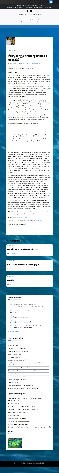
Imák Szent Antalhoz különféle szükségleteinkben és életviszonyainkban (24, 399)
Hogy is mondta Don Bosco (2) (18, 351)
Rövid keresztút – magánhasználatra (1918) (21, 406)
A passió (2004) (13, 382)
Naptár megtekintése (13, 331)
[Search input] (29, 20)
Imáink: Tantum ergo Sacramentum (19, 421)
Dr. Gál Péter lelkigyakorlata (21, 317)
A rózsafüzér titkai (13, 403)
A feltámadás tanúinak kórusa (18, 374)
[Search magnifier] (36, 20)
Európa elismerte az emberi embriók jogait (23, 265)
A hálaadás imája (13, 415)
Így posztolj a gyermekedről (17, 360)
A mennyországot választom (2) (18, 368)
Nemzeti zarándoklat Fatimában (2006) (20, 385)
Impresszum (48, 7)
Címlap (9, 7)
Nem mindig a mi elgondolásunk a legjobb (22, 249)
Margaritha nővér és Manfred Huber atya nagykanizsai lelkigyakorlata (29, 307)
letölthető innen (22, 217)
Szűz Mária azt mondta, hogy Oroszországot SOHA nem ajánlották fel (26, 364)
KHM (29, 11)
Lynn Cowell (12, 253)
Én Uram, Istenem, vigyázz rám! (18, 377)
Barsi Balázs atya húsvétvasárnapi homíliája (22, 371)
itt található (38, 220)
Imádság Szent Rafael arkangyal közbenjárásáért (24, 409)
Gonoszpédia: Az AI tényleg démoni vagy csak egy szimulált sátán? (29, 427)
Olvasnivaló (13, 50)
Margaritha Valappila (33, 63)
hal (10, 268)
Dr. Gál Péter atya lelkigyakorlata (23, 312)
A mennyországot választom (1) (18, 379)
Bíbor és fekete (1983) (14, 354)
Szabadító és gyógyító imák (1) (18, 412)
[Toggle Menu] (51, 1)
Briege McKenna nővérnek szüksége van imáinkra (23, 388)
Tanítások (29, 7)
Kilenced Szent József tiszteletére (18, 424)
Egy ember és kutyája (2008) (17, 348)
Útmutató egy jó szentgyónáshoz (19, 418)
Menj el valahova (13, 345)
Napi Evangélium (18, 7)
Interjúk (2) (11, 280)
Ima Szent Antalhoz (14, 357)
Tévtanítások (38, 7)
